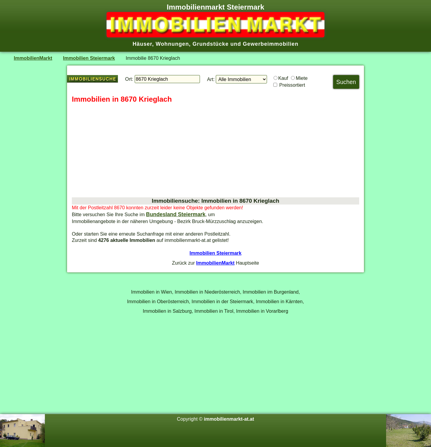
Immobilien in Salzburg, (168, 311)
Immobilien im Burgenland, (271, 292)
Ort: (129, 79)
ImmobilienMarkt (33, 58)
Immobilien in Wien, (152, 292)
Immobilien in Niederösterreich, (208, 292)
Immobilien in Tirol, (215, 311)
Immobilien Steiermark (89, 58)
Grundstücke (210, 44)
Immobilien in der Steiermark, (223, 301)
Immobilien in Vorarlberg (262, 311)
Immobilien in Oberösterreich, (158, 301)
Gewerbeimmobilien (270, 44)
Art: (211, 79)
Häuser (142, 44)
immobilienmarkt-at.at (229, 419)
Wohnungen (172, 44)
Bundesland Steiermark (175, 214)
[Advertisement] (215, 151)
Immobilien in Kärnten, (280, 301)
